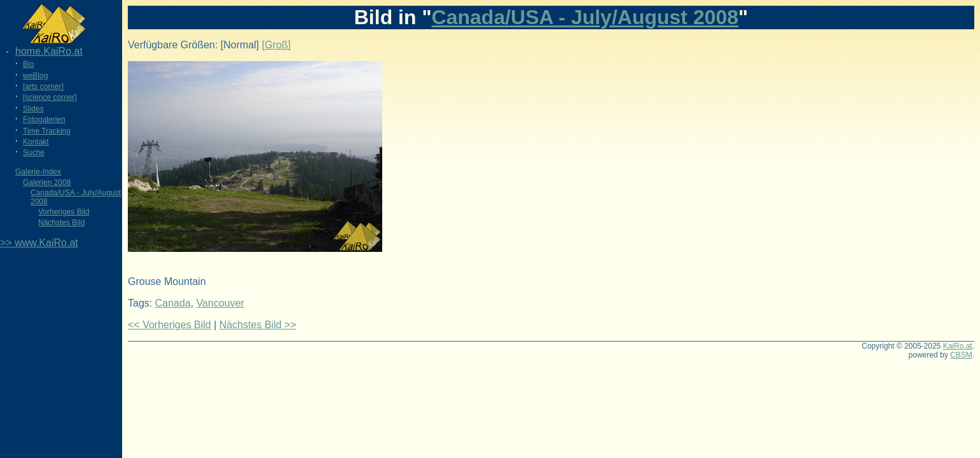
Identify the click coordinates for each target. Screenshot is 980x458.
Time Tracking (47, 131)
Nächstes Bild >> (257, 324)
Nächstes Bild (61, 222)
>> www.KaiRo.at (39, 242)
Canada (173, 303)
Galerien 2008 (47, 182)
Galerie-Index (38, 171)
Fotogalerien (44, 119)
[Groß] (276, 44)
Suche (34, 152)
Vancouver (220, 303)
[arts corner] (43, 86)
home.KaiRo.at (49, 51)
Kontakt (36, 141)
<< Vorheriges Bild (169, 324)
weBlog (35, 75)
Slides (33, 108)
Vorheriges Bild (64, 211)
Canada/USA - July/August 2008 (585, 17)
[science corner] (50, 97)
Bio (28, 64)
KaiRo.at (957, 346)
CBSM (961, 354)
